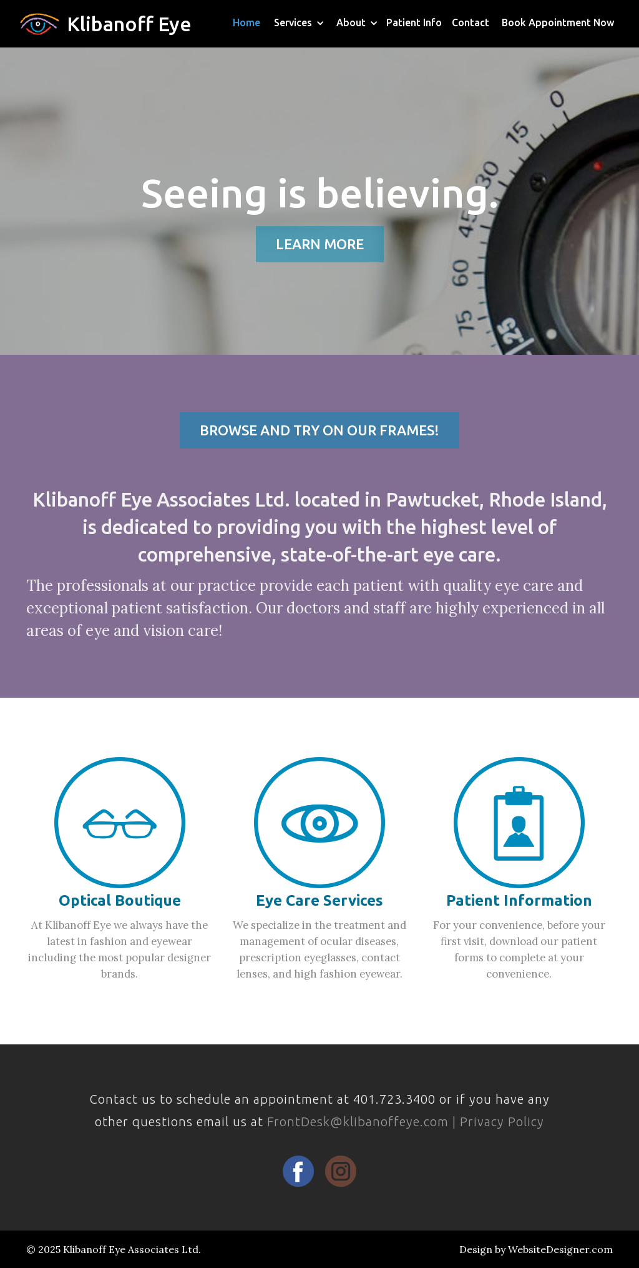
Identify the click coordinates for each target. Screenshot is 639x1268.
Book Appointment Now (558, 22)
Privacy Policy (502, 1121)
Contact (470, 22)
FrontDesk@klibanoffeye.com (358, 1121)
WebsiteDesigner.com (560, 1249)
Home (246, 22)
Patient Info (414, 22)
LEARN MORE (320, 244)
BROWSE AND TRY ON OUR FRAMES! (319, 430)
